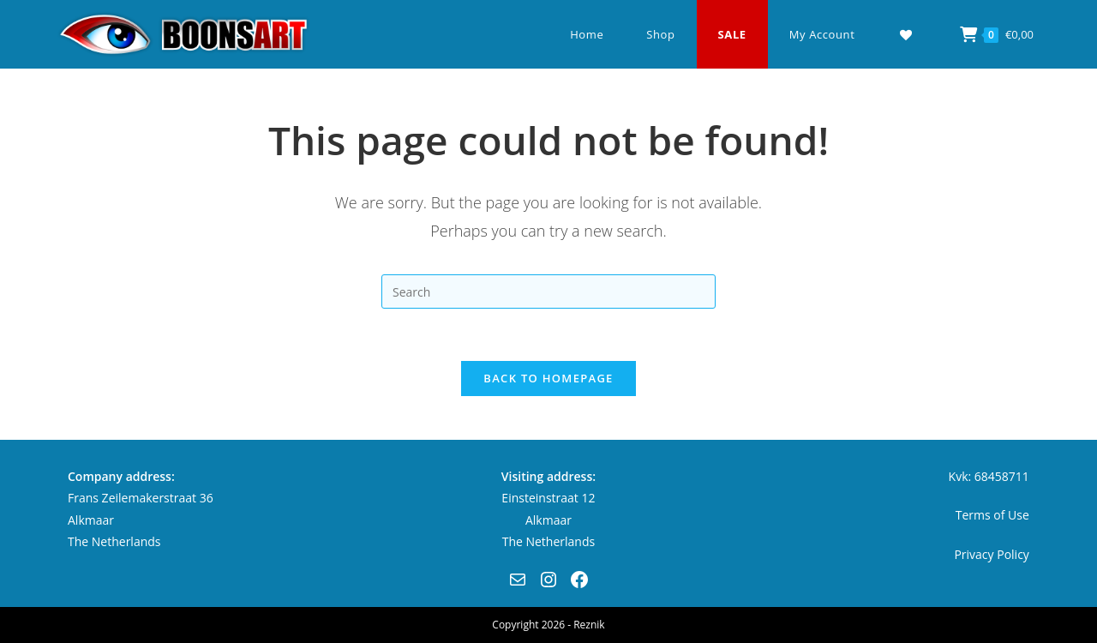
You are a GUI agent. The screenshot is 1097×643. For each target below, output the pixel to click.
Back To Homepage (548, 378)
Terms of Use (992, 515)
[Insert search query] (548, 291)
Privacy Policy (991, 554)
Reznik (588, 624)
